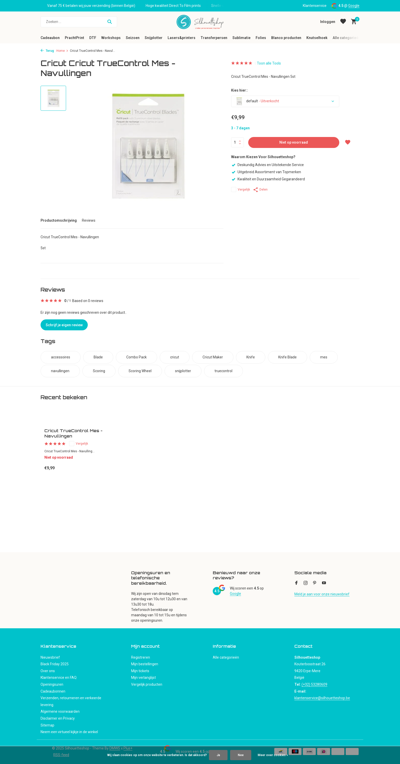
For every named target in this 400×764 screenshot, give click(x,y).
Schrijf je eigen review (64, 325)
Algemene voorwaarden (60, 711)
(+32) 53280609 (314, 684)
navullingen (60, 371)
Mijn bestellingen (144, 664)
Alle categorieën (346, 38)
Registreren (140, 657)
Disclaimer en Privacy (58, 718)
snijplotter (183, 371)
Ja (218, 755)
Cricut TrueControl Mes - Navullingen (73, 433)
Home (62, 51)
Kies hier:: (239, 90)
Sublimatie (241, 38)
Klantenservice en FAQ (59, 677)
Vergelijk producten (146, 684)
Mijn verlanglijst (143, 677)
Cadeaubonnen (53, 691)
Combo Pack (136, 357)
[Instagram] (306, 583)
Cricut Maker (213, 357)
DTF (92, 38)
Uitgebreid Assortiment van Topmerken (266, 172)
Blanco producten (286, 38)
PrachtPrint (74, 38)
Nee (241, 755)
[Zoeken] (79, 21)
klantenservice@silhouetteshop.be (322, 698)
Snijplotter (153, 38)
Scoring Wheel (140, 371)
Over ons (48, 671)
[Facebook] (296, 583)
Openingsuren (52, 684)
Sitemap (47, 725)
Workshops (111, 38)
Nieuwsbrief (50, 657)
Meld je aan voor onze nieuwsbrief (321, 594)
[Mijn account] (327, 22)
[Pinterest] (315, 583)
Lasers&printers (181, 38)
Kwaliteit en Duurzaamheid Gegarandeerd (268, 179)
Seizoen (133, 38)
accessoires (60, 357)
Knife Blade (287, 357)
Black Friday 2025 (55, 664)
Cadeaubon (50, 38)
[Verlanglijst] (343, 22)
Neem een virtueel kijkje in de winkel (69, 732)
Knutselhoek (317, 38)
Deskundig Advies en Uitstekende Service (267, 165)
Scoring (99, 371)
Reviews (88, 220)
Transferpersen (214, 38)
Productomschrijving (59, 220)
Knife (250, 357)
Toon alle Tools (269, 63)
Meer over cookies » (273, 755)
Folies (261, 38)
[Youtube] (324, 583)
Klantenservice (315, 6)
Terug (47, 51)
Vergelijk (240, 189)
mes (323, 357)
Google (353, 6)
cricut (174, 357)
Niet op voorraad (293, 142)
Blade (98, 357)
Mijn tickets (140, 671)
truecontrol (223, 371)
